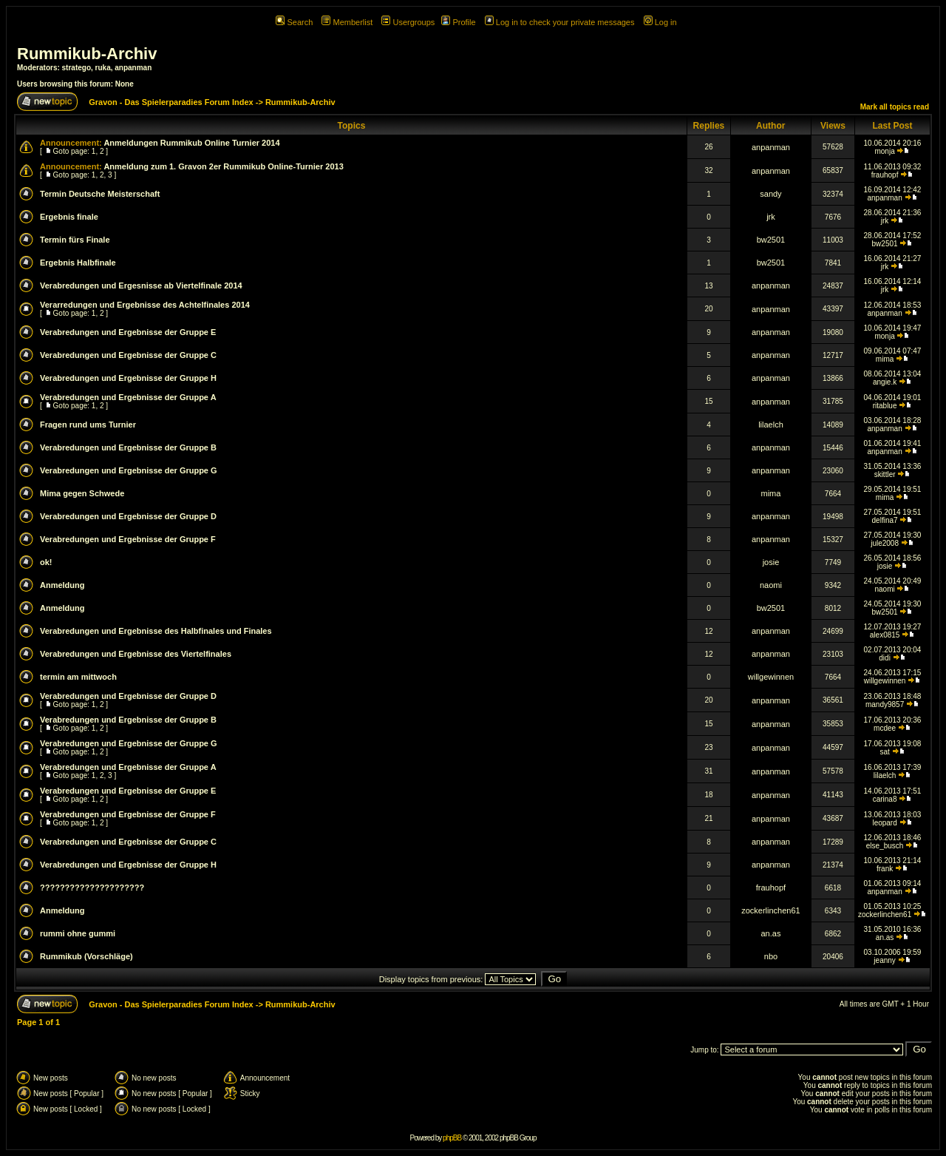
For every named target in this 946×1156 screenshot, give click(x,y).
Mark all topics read (894, 107)
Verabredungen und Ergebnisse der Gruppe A (128, 397)
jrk (770, 216)
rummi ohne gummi (77, 933)
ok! (46, 562)
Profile (458, 22)
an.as (770, 933)
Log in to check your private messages (560, 22)
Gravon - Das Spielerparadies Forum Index (171, 102)
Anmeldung (62, 585)
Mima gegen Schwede (82, 493)
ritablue (885, 406)
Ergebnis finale (69, 216)
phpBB (452, 1138)
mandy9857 (884, 704)
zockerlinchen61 (770, 910)
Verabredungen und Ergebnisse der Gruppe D (128, 516)
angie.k (884, 382)
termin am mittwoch (78, 676)
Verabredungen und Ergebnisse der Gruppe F (128, 539)
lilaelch (770, 424)
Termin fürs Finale (75, 239)
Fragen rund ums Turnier (88, 424)
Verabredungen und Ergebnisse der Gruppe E (128, 332)
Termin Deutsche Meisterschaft (100, 193)
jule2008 (885, 543)
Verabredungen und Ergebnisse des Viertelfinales (135, 653)
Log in (660, 22)
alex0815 (885, 635)
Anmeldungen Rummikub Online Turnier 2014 (191, 142)
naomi (771, 585)
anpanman (133, 68)
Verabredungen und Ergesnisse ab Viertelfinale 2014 (141, 285)
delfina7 (885, 520)
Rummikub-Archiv (87, 53)
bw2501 (771, 239)
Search (294, 22)
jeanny (884, 960)
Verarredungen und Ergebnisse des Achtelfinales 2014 (145, 304)
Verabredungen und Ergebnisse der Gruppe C (128, 355)
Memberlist (346, 22)
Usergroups (408, 22)
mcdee (885, 728)
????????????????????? (92, 887)
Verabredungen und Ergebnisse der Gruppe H (128, 377)
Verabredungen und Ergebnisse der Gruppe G (128, 470)
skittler (885, 474)
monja (884, 151)
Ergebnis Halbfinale (78, 262)
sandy (770, 193)
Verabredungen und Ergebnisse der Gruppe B (128, 447)
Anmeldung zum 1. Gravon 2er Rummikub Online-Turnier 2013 (223, 166)
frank (885, 869)
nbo (770, 956)
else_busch (885, 846)
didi (885, 658)
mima (885, 359)
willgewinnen (771, 676)
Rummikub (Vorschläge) (86, 956)
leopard (884, 823)
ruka (103, 68)
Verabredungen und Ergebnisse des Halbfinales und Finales (156, 630)
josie (771, 562)
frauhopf (885, 175)
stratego (76, 68)
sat (884, 752)
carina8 (885, 799)
